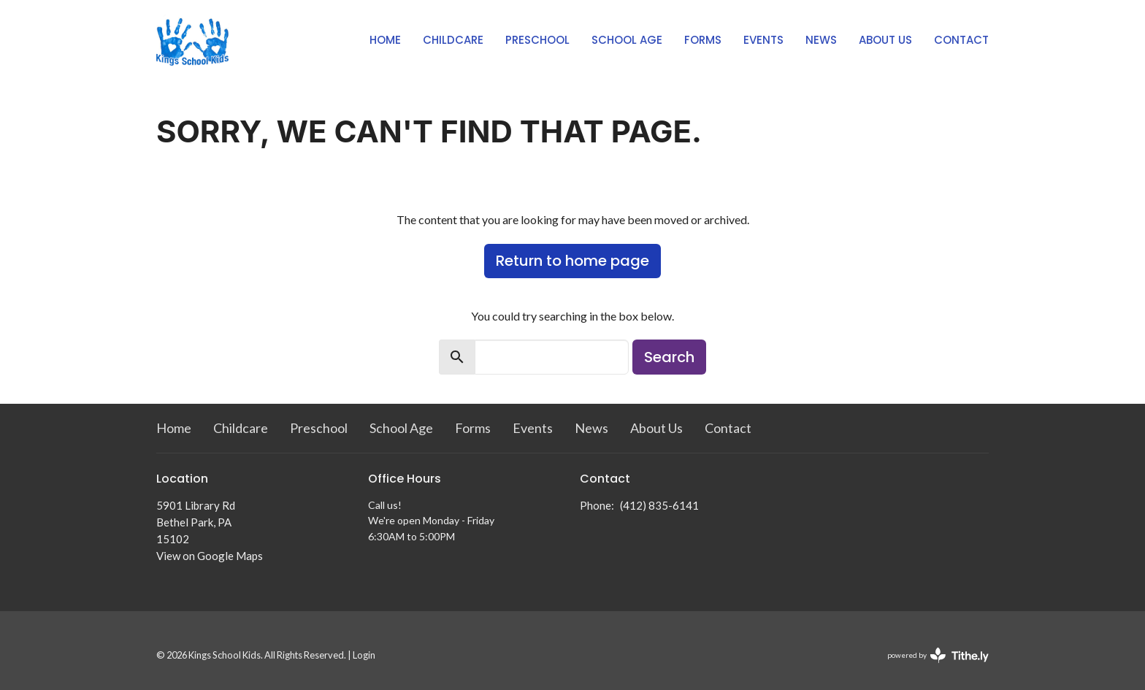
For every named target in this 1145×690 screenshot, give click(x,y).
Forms (702, 39)
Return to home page (572, 260)
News (821, 39)
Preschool (537, 39)
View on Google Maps (209, 555)
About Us (885, 39)
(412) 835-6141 (659, 505)
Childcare (453, 39)
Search (669, 357)
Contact (961, 39)
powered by (938, 655)
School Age (626, 39)
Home (385, 39)
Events (763, 39)
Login (364, 655)
